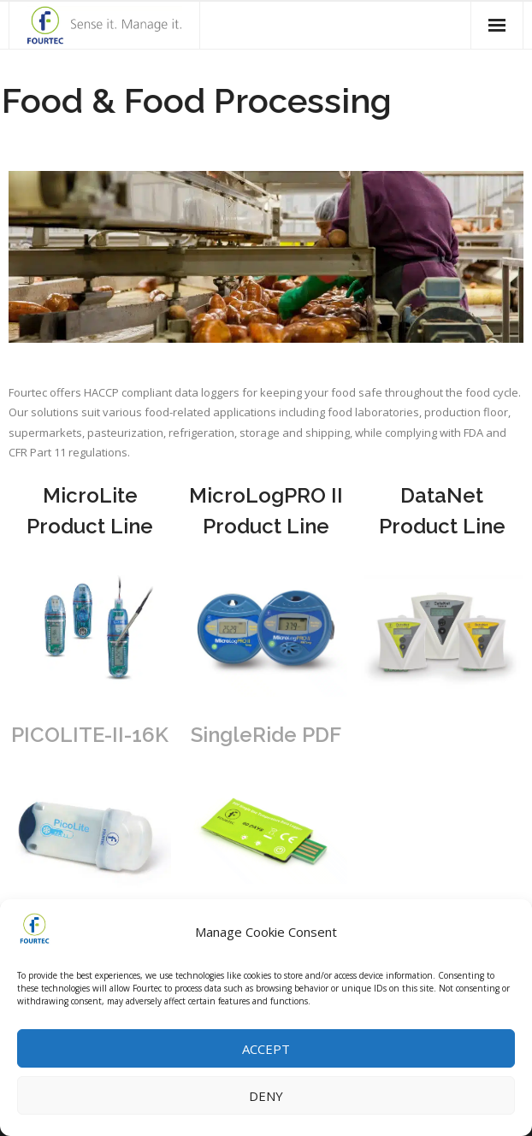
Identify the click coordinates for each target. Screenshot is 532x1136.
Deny (266, 1097)
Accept (266, 1050)
